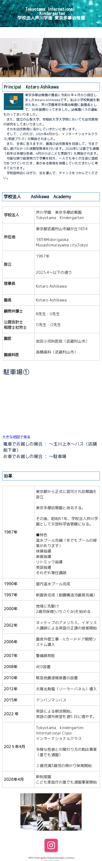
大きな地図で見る (16, 436)
